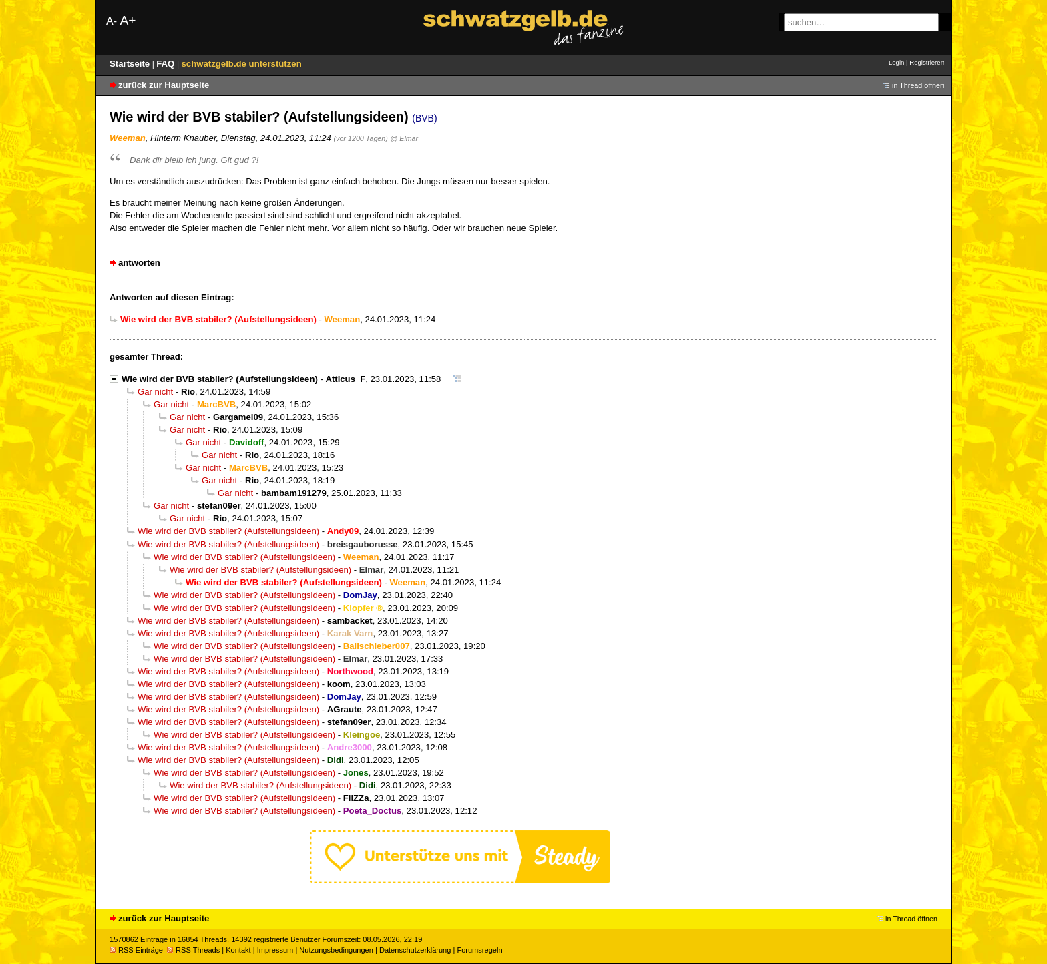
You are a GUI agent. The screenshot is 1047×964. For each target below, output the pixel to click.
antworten (139, 263)
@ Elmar (404, 138)
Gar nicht (155, 392)
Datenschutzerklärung (415, 950)
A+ (128, 20)
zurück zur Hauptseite (163, 85)
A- (111, 21)
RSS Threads (193, 950)
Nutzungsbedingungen (336, 950)
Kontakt (238, 950)
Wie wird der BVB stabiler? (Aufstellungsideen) (220, 379)
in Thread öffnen (918, 85)
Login (896, 62)
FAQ (166, 64)
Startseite (131, 64)
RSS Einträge (136, 950)
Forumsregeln (479, 950)
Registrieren (926, 62)
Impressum (275, 950)
